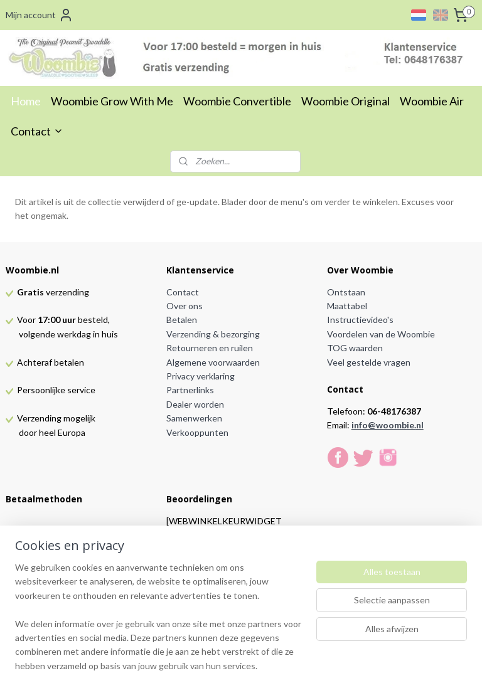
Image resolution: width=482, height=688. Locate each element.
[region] (158, 624)
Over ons (184, 305)
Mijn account (39, 15)
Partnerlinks (190, 389)
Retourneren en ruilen (209, 347)
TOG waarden (355, 347)
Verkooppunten (197, 432)
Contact (37, 131)
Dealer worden (195, 404)
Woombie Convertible (237, 101)
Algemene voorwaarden (213, 362)
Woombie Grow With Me (112, 101)
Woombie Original (345, 101)
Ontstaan (346, 292)
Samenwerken (194, 418)
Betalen (181, 319)
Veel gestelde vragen (368, 362)
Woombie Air (432, 101)
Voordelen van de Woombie (381, 334)
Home (26, 101)
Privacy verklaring (200, 376)
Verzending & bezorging (213, 334)
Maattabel (347, 305)
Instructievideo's (360, 319)
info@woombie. (383, 425)
